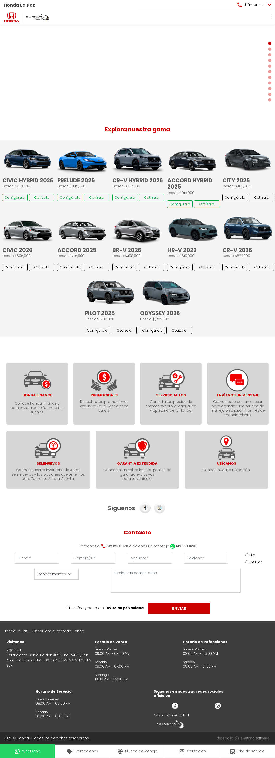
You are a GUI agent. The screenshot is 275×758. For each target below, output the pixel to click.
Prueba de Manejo (137, 751)
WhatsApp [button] (27, 751)
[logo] (11, 17)
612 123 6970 (117, 546)
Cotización (192, 751)
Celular (255, 562)
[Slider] (137, 72)
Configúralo (70, 197)
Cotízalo (96, 197)
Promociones (82, 751)
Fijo (252, 555)
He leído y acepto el (87, 607)
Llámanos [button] (250, 4)
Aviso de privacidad (125, 607)
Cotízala (41, 197)
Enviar (179, 608)
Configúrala (14, 197)
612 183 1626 (183, 546)
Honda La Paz (19, 5)
